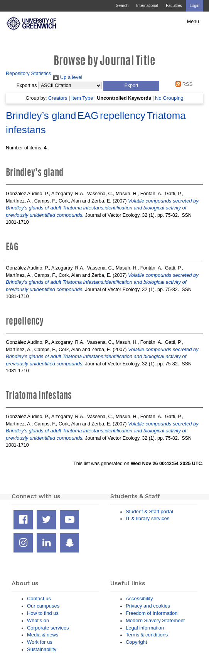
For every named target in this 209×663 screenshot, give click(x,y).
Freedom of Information (151, 613)
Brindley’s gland (41, 115)
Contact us (39, 598)
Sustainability (41, 649)
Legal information (145, 628)
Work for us (39, 642)
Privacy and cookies (148, 606)
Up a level (67, 77)
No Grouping (169, 98)
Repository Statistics (28, 73)
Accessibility (139, 598)
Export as (27, 85)
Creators (57, 98)
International (147, 5)
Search (122, 5)
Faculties (174, 5)
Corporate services (48, 628)
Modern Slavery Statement (155, 620)
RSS (183, 84)
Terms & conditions (147, 635)
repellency (122, 115)
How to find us (43, 613)
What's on (38, 620)
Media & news (42, 635)
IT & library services (147, 518)
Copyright (136, 642)
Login (194, 5)
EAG (88, 115)
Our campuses (43, 606)
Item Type (82, 98)
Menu (193, 21)
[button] (131, 86)
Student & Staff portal (149, 511)
